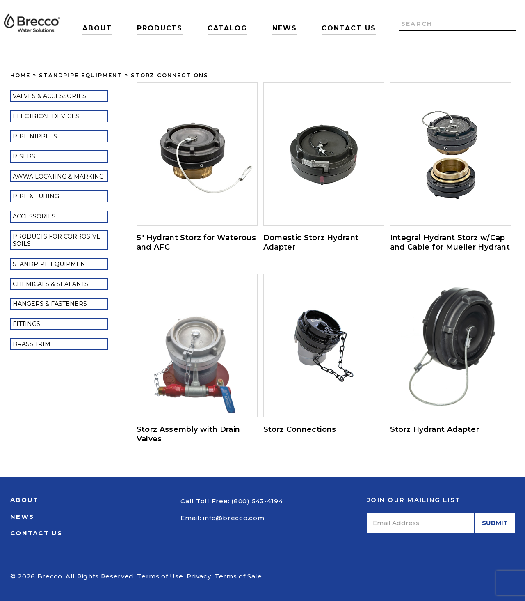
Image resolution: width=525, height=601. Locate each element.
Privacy (199, 576)
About (97, 28)
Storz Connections (169, 75)
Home (20, 75)
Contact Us (349, 28)
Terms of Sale (238, 576)
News (284, 28)
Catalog (227, 28)
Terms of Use (160, 576)
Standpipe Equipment (80, 75)
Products (160, 28)
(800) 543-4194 (257, 501)
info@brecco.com (233, 518)
